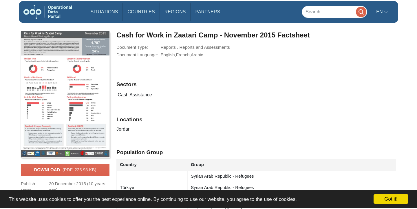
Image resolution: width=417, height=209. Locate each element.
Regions (175, 11)
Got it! (390, 199)
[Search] (334, 12)
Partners (207, 11)
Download (65, 170)
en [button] (380, 11)
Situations (104, 11)
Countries (141, 11)
